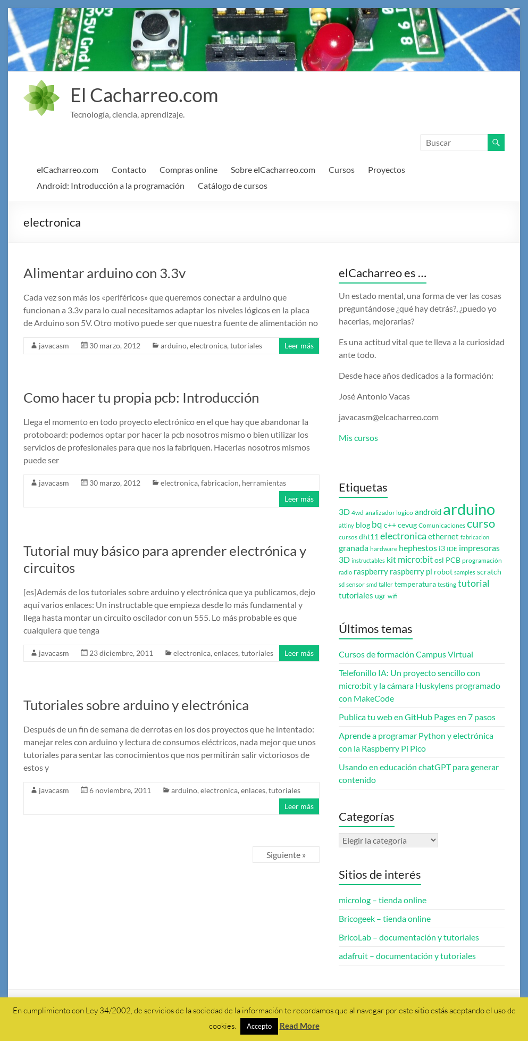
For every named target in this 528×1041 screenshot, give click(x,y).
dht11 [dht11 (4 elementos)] (369, 536)
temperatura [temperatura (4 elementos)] (415, 584)
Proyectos (386, 169)
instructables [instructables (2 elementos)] (368, 560)
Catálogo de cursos (232, 185)
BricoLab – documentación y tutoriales (409, 937)
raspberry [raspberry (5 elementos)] (371, 571)
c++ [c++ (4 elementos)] (390, 525)
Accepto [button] (259, 1026)
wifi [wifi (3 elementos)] (393, 596)
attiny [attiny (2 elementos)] (346, 525)
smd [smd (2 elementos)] (371, 584)
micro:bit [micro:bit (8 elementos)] (415, 559)
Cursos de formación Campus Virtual (406, 654)
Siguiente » (286, 855)
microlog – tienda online (382, 900)
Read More (300, 1025)
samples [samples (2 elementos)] (464, 572)
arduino (174, 345)
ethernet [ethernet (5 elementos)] (443, 536)
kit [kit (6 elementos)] (391, 559)
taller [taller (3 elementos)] (386, 584)
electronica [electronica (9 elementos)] (403, 536)
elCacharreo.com (67, 169)
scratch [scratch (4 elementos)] (489, 572)
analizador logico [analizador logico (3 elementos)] (389, 513)
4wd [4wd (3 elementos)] (357, 513)
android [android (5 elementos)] (428, 512)
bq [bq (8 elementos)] (377, 524)
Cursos (342, 169)
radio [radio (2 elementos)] (345, 572)
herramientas (264, 482)
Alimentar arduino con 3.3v (104, 272)
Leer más (299, 345)
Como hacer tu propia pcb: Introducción (141, 397)
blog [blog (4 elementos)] (363, 525)
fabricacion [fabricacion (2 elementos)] (474, 537)
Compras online (188, 169)
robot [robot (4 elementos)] (443, 572)
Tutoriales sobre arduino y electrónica (136, 704)
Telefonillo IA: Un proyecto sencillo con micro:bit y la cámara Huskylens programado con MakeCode (419, 685)
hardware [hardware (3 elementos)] (383, 549)
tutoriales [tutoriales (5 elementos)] (356, 595)
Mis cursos (358, 437)
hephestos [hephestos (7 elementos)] (418, 548)
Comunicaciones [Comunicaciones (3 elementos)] (441, 525)
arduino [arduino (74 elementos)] (469, 508)
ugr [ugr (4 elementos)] (380, 596)
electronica (208, 345)
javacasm (54, 345)
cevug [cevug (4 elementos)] (407, 525)
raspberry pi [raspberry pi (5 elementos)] (411, 571)
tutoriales (246, 345)
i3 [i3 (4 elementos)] (442, 548)
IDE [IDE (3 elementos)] (452, 549)
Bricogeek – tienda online (385, 918)
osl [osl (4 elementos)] (439, 560)
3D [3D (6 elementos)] (344, 512)
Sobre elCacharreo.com (273, 169)
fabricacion (220, 482)
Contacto (129, 169)
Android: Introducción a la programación (111, 185)
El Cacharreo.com (144, 94)
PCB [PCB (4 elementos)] (453, 560)
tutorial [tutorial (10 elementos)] (474, 583)
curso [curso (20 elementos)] (481, 523)
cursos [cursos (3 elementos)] (348, 537)
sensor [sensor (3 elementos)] (355, 584)
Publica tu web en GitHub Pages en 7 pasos (417, 717)
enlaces (226, 652)
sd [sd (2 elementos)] (342, 584)
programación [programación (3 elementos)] (482, 560)
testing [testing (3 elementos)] (447, 584)
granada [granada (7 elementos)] (353, 548)
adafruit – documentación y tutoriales (407, 956)
